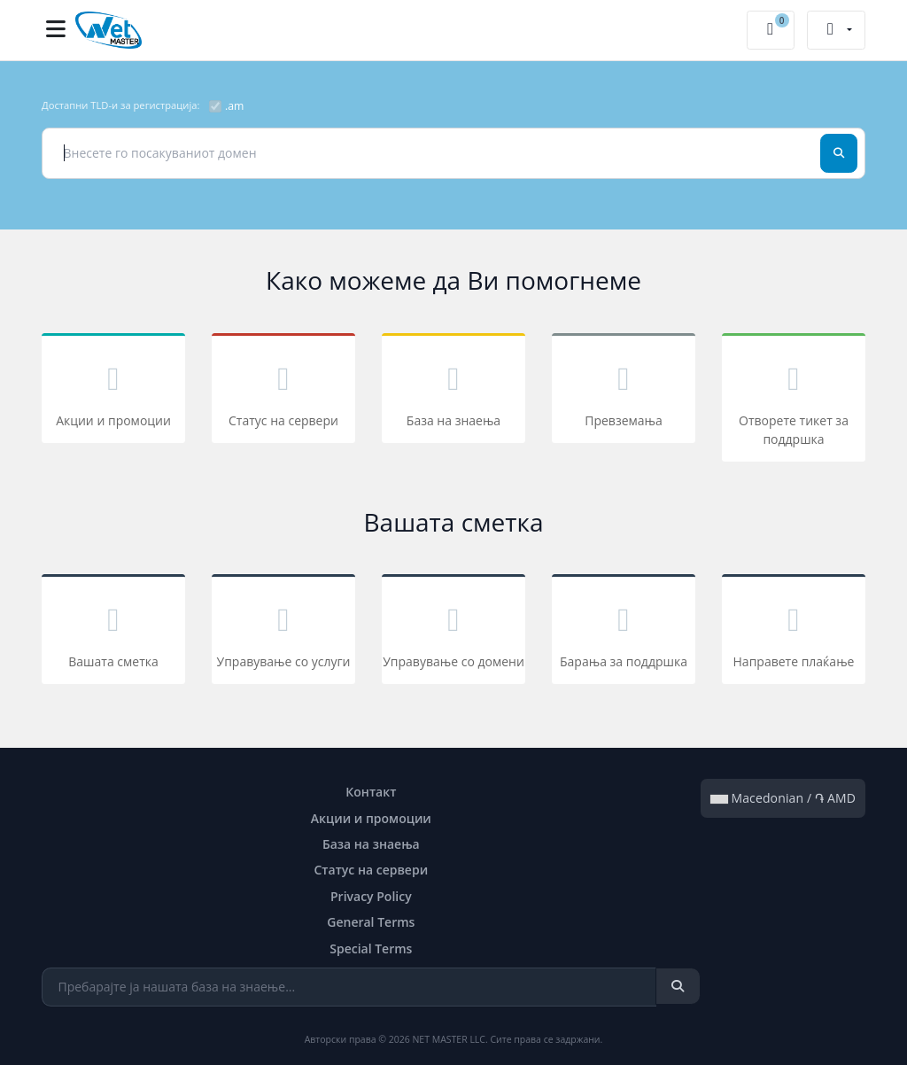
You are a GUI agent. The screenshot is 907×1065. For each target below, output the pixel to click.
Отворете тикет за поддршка (793, 400)
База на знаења (453, 391)
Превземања (623, 391)
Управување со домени (453, 632)
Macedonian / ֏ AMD (783, 797)
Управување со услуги (283, 632)
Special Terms (370, 948)
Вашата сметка (113, 632)
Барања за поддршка (623, 632)
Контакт (370, 791)
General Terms (371, 921)
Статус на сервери (283, 391)
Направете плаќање (793, 632)
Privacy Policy (371, 896)
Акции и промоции (113, 391)
